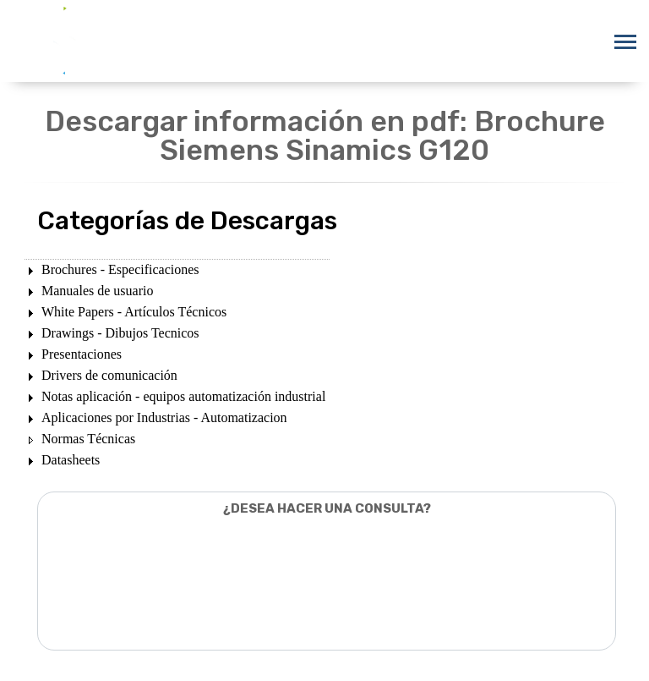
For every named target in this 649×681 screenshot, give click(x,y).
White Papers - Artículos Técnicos (133, 312)
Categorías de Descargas (187, 221)
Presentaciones (81, 354)
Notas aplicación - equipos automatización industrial (183, 396)
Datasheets (70, 460)
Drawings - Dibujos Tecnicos (120, 333)
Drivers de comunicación (109, 375)
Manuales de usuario (97, 290)
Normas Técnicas (88, 438)
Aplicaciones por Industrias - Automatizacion (164, 417)
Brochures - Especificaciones (120, 269)
